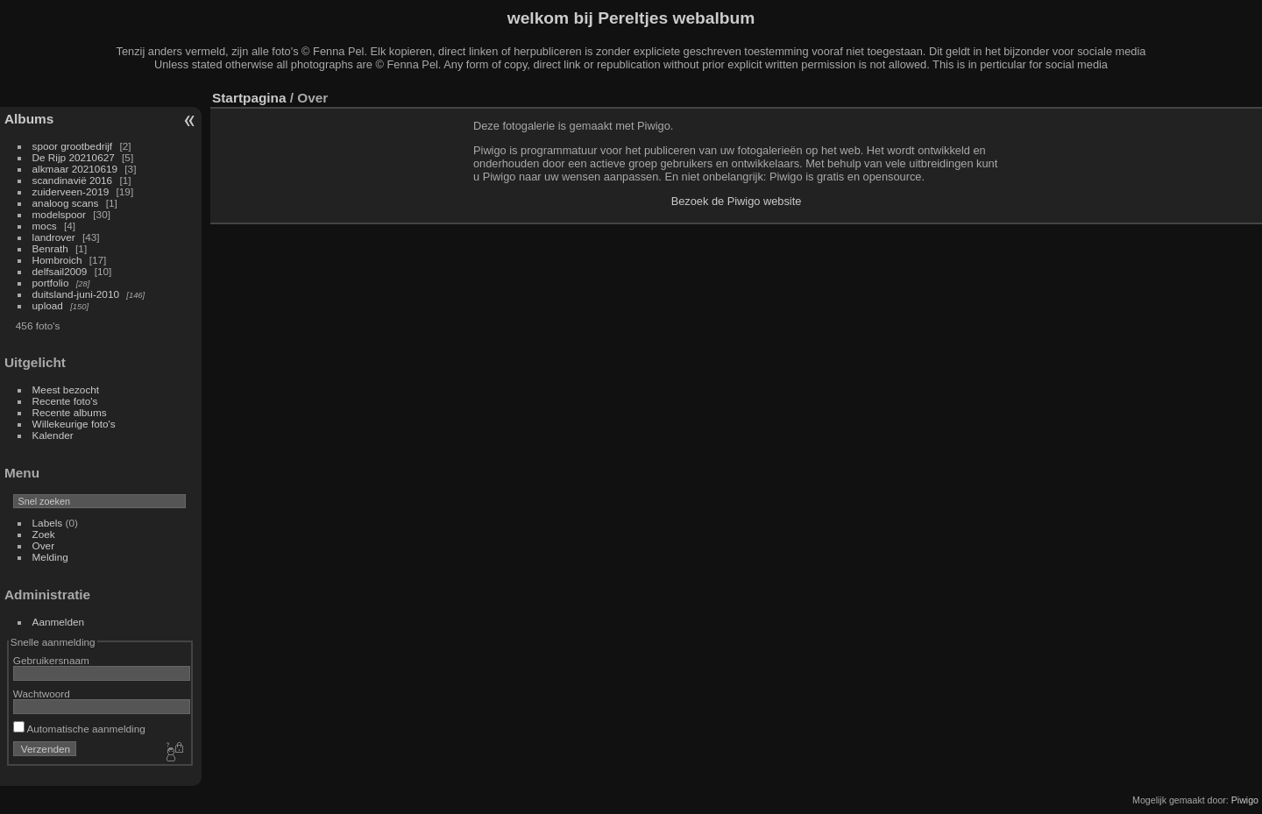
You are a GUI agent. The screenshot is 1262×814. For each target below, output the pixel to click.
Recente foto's (65, 401)
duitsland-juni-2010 (75, 294)
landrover (53, 237)
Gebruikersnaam (51, 660)
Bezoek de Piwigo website (736, 201)
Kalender (53, 435)
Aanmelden (58, 621)
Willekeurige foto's (74, 423)
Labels (47, 522)
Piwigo (1244, 800)
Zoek (43, 534)
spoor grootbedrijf (72, 146)
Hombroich (57, 259)
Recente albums (69, 412)
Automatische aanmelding (79, 728)
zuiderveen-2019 (71, 191)
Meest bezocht (66, 389)
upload (47, 305)
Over (43, 545)
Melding (50, 557)
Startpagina (249, 97)
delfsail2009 (60, 271)
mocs (44, 225)
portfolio (50, 282)
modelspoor (59, 214)
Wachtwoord (41, 693)
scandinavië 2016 (72, 180)
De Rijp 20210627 (73, 157)
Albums (28, 118)
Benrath (50, 248)
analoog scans (65, 203)
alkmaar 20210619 (74, 168)
